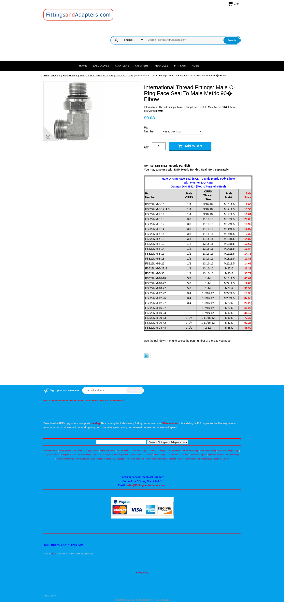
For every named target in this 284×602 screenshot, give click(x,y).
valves (226, 459)
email (53, 554)
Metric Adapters (124, 75)
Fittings (180, 65)
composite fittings (138, 450)
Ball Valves (101, 65)
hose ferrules (172, 455)
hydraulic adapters (199, 455)
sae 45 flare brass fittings (156, 459)
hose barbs (147, 455)
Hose (195, 65)
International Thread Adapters (96, 75)
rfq (143, 459)
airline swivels (65, 450)
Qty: (146, 146)
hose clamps (159, 455)
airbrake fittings (51, 450)
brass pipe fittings (108, 450)
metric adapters (82, 459)
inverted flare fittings (65, 459)
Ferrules (161, 65)
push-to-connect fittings (101, 459)
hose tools (184, 455)
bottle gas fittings (91, 450)
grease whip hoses (120, 455)
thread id (217, 459)
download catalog (208, 450)
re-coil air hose (133, 459)
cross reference (173, 450)
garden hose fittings (101, 455)
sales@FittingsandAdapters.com (146, 485)
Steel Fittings (70, 75)
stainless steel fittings (187, 459)
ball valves (77, 450)
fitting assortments (52, 455)
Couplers (122, 65)
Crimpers (142, 65)
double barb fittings (190, 450)
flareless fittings (85, 455)
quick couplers (119, 459)
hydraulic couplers (216, 455)
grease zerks (135, 455)
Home (83, 65)
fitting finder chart (68, 455)
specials (172, 459)
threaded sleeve (205, 459)
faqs (237, 450)
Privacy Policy (142, 572)
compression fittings (156, 450)
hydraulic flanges (233, 455)
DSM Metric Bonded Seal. (190, 169)
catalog (95, 423)
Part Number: (150, 129)
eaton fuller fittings (225, 450)
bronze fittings (123, 450)
